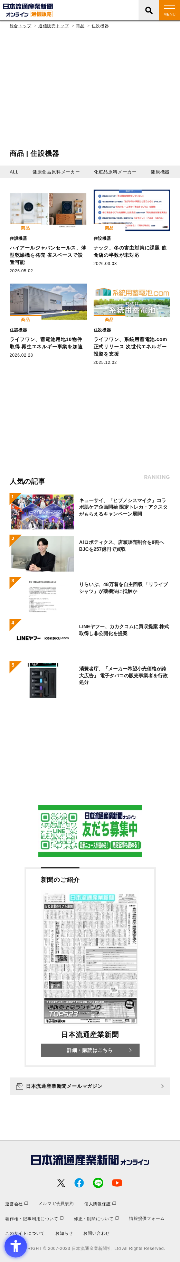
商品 (80, 26)
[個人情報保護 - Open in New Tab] (100, 1204)
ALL (14, 172)
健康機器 (160, 172)
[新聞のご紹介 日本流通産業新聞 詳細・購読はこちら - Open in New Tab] (90, 967)
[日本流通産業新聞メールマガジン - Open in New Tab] (90, 1086)
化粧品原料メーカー (115, 172)
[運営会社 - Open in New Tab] (16, 1204)
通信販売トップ (53, 26)
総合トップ (20, 26)
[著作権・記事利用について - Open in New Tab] (34, 1218)
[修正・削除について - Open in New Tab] (96, 1218)
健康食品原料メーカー (56, 172)
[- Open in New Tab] (90, 831)
